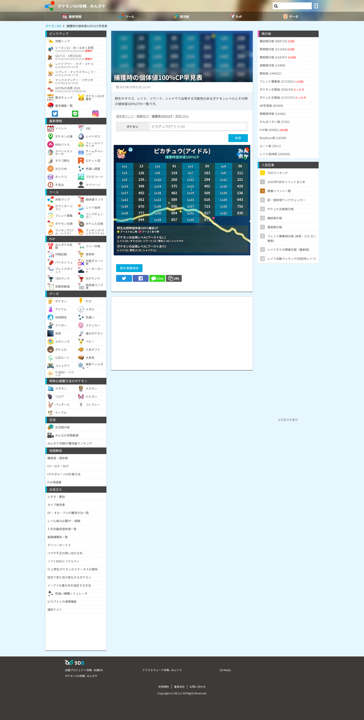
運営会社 (179, 686)
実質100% (182, 116)
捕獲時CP (142, 116)
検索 (238, 138)
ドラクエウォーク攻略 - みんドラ (162, 670)
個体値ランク (125, 116)
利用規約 (163, 686)
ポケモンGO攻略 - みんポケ (82, 6)
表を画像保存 (129, 268)
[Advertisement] (182, 331)
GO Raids (225, 670)
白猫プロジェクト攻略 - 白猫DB (84, 670)
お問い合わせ (198, 686)
